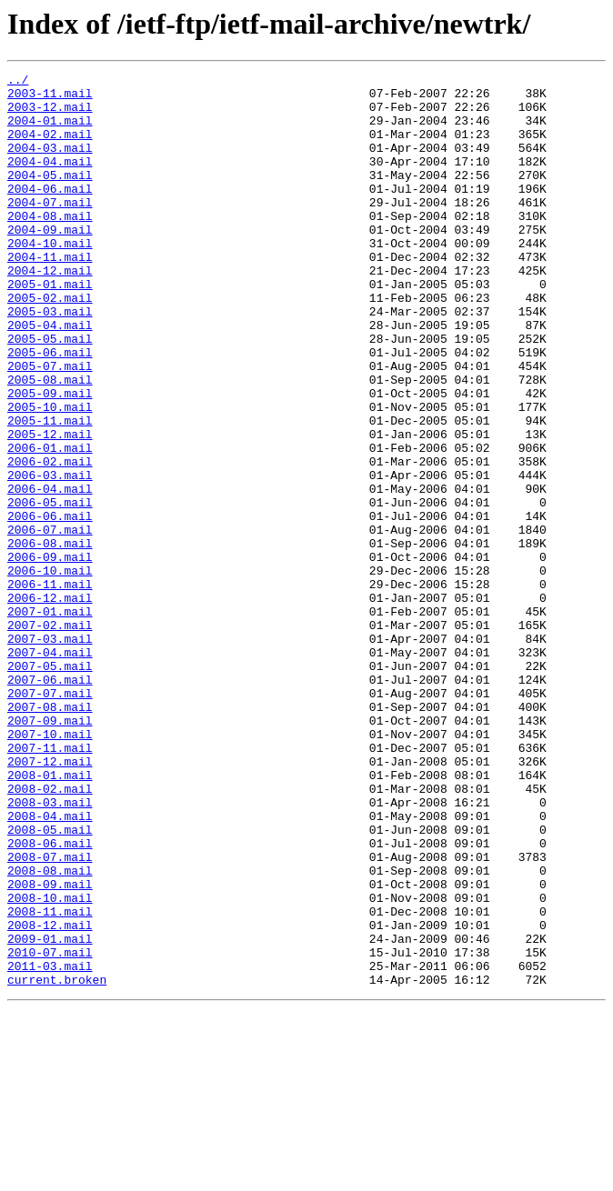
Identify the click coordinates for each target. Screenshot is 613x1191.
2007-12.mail (50, 900)
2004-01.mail (50, 131)
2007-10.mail (50, 867)
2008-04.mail (50, 965)
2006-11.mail (50, 687)
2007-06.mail (50, 802)
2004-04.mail (50, 180)
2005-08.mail (50, 442)
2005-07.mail (50, 425)
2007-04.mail (50, 769)
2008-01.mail (50, 916)
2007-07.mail (50, 818)
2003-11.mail (50, 98)
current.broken (56, 1162)
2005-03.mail (50, 360)
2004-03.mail (50, 163)
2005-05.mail (50, 393)
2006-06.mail (50, 605)
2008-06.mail (50, 998)
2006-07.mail (50, 622)
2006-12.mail (50, 704)
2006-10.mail (50, 671)
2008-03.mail (50, 949)
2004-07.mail (50, 229)
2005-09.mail (50, 458)
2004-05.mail (50, 196)
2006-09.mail (50, 654)
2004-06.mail (50, 213)
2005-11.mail (50, 491)
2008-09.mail (50, 1047)
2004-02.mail (50, 147)
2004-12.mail (50, 311)
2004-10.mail (50, 278)
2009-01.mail (50, 1113)
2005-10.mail (50, 474)
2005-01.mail (50, 327)
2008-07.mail (50, 1014)
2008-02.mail (50, 933)
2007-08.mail (50, 834)
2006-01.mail (50, 523)
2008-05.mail (50, 982)
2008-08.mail (50, 1031)
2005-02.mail (50, 343)
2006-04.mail (50, 573)
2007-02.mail (50, 736)
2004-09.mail (50, 262)
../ (17, 82)
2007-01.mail (50, 720)
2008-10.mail (50, 1064)
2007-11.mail (50, 884)
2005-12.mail (50, 507)
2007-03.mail (50, 753)
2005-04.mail (50, 376)
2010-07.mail (50, 1129)
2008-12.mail (50, 1096)
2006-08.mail (50, 638)
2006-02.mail (50, 540)
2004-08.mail (50, 245)
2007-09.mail (50, 851)
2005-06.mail (50, 409)
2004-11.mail (50, 294)
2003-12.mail (50, 114)
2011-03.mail (50, 1145)
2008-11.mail (50, 1080)
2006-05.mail (50, 589)
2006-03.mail (50, 556)
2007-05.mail (50, 785)
